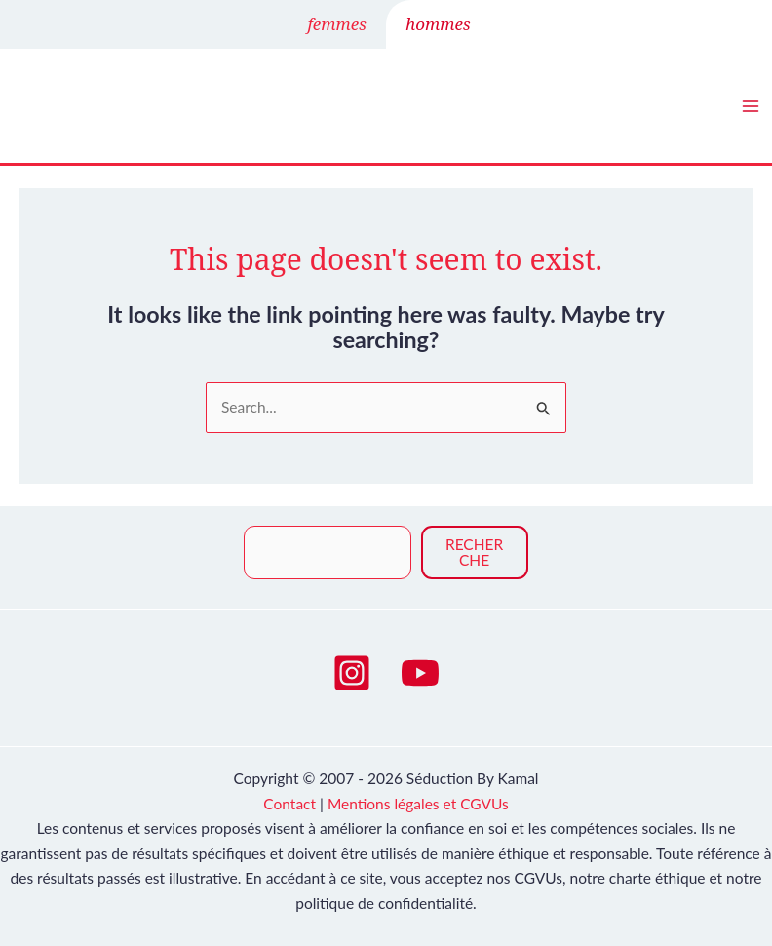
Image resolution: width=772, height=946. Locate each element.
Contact (289, 803)
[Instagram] (351, 672)
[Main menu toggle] (751, 106)
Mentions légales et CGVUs (418, 803)
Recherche (474, 552)
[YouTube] (420, 672)
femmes (337, 24)
